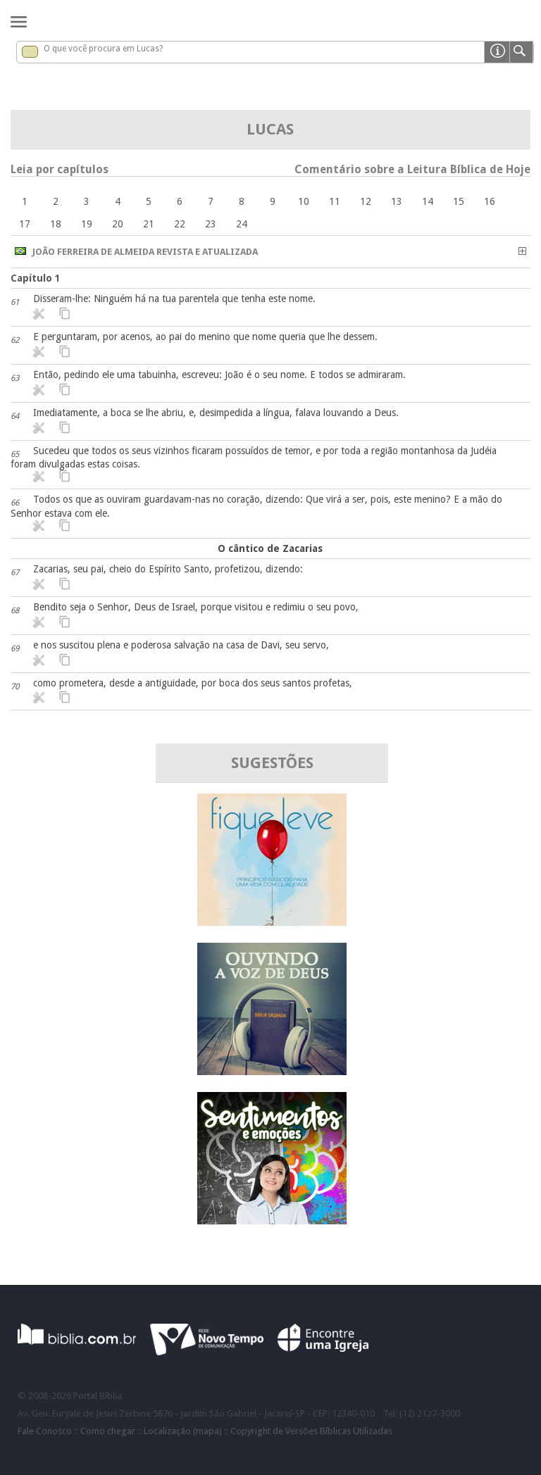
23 (210, 224)
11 (334, 201)
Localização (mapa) (183, 1431)
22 (179, 224)
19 (86, 224)
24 (241, 224)
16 (489, 201)
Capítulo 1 (36, 278)
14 (427, 201)
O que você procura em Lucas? (103, 49)
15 (458, 201)
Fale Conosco (45, 1431)
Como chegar (107, 1431)
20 (117, 224)
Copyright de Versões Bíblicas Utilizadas (311, 1431)
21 (148, 224)
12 (365, 201)
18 (55, 224)
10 (303, 201)
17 (24, 224)
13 (396, 201)
